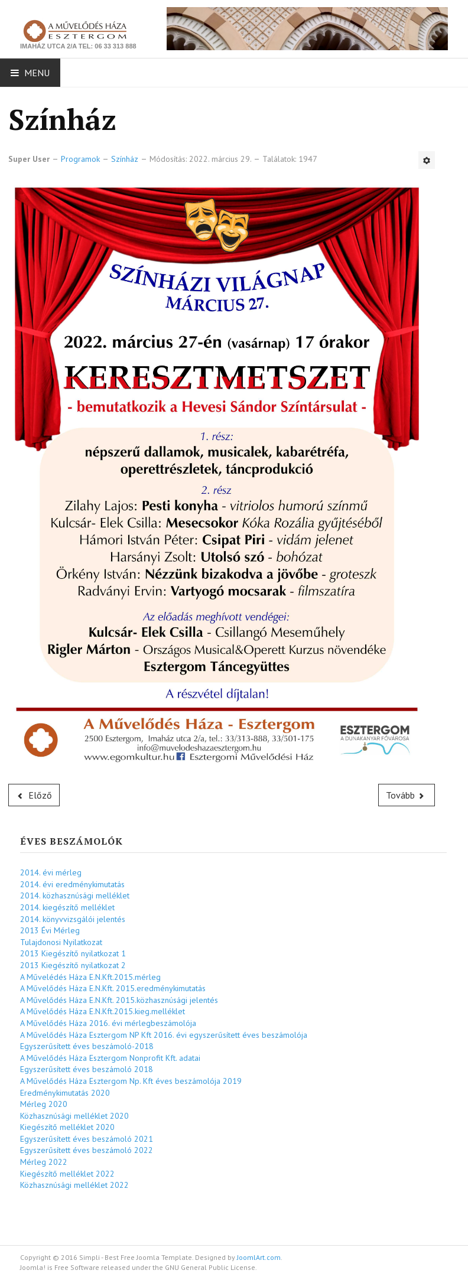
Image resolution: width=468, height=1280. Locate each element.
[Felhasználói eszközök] (426, 160)
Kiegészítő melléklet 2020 (67, 1127)
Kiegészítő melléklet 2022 (67, 1173)
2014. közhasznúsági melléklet (74, 895)
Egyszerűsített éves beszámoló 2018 (86, 1069)
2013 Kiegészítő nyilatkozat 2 (73, 965)
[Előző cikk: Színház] (34, 795)
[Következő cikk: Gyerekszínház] (406, 795)
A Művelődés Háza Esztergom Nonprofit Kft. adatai (110, 1058)
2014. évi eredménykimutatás (72, 884)
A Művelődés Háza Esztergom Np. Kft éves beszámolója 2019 (131, 1081)
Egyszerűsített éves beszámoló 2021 (86, 1139)
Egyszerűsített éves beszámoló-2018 (87, 1046)
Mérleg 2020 (43, 1104)
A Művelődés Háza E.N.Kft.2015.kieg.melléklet (102, 1011)
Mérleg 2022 (43, 1162)
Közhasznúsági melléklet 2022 (74, 1185)
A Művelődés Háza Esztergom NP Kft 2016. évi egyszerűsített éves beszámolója (163, 1035)
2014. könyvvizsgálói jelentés (72, 919)
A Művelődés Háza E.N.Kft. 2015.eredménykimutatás (113, 988)
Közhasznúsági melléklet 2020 (74, 1115)
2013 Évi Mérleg (50, 930)
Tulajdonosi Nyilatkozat (61, 942)
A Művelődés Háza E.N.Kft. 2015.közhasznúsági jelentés (119, 1000)
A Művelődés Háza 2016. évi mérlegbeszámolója (108, 1023)
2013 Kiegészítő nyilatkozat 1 (73, 953)
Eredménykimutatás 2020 (65, 1092)
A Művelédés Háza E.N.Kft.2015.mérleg (90, 977)
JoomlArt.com (259, 1257)
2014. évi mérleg (51, 872)
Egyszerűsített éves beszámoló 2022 (86, 1150)
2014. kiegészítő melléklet (67, 907)
